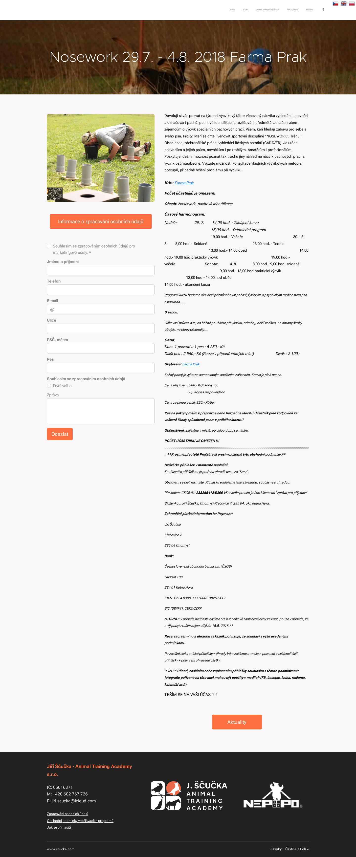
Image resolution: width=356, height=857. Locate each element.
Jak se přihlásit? (59, 827)
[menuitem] (264, 10)
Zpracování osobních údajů (67, 814)
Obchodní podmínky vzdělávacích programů (80, 821)
